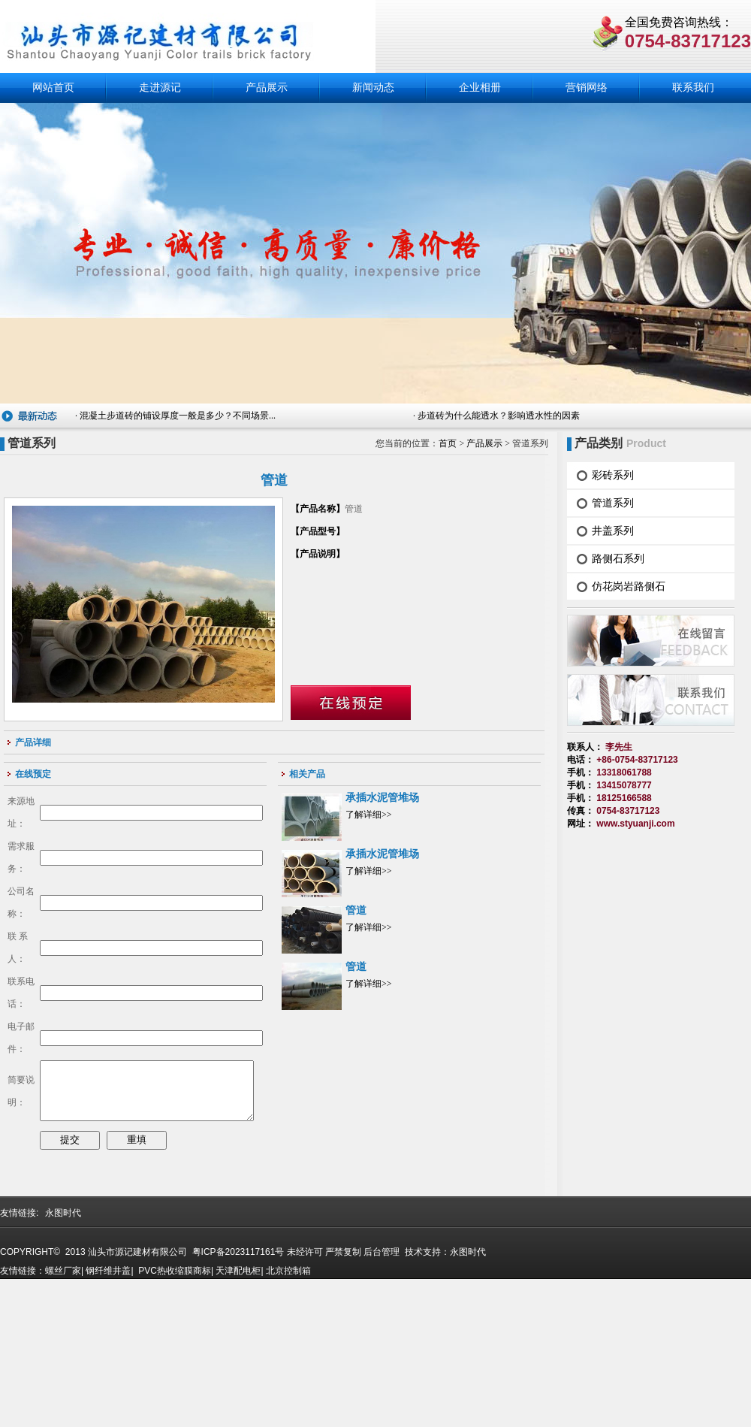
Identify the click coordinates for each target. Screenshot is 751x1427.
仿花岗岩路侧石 (628, 586)
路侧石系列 (618, 558)
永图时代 (63, 1359)
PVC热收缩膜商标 (174, 1417)
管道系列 (613, 503)
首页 (448, 443)
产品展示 (267, 87)
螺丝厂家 (63, 1417)
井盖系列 (613, 531)
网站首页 (53, 87)
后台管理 (381, 1398)
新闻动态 (373, 87)
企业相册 (480, 87)
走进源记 (160, 87)
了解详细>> (368, 814)
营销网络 (587, 87)
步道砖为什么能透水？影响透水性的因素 (499, 415)
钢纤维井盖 (108, 1417)
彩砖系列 (613, 475)
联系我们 (693, 87)
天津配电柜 (238, 1417)
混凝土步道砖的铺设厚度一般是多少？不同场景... (178, 415)
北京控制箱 (288, 1417)
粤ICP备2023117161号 (236, 1398)
